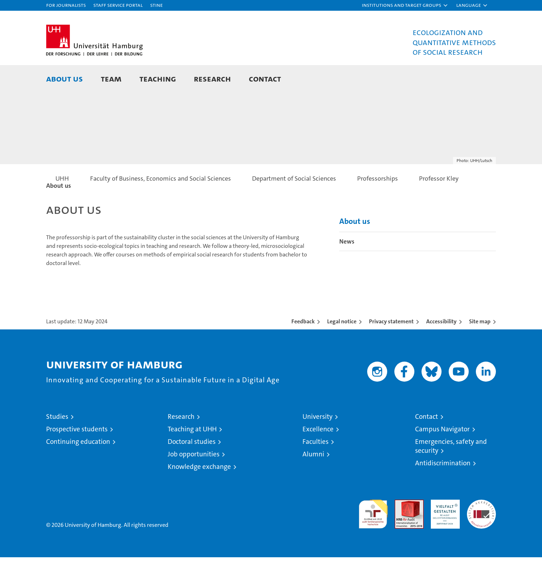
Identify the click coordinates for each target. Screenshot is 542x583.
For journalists (66, 5)
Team (111, 78)
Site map (480, 347)
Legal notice (341, 347)
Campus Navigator (442, 454)
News (346, 267)
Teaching (157, 78)
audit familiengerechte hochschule (373, 536)
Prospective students (77, 454)
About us (64, 78)
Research (212, 78)
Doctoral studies (192, 467)
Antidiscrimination (442, 488)
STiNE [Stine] (156, 5)
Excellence (318, 454)
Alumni (313, 479)
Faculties (315, 467)
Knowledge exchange (199, 492)
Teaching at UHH (192, 454)
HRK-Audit (443, 529)
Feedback (303, 347)
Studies (57, 442)
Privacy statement (391, 347)
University (317, 442)
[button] (405, 5)
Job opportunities (194, 479)
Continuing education (78, 467)
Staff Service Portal (118, 5)
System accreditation (481, 532)
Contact (265, 78)
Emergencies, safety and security (451, 472)
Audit (401, 529)
